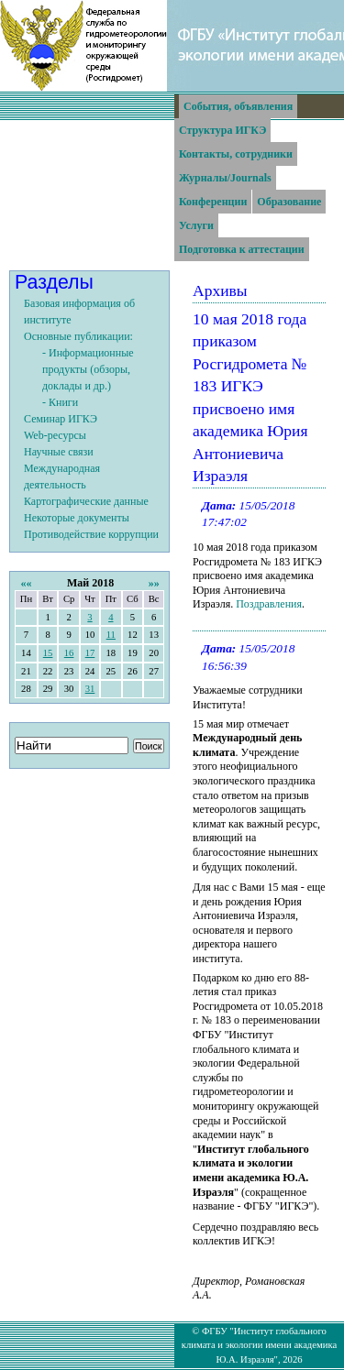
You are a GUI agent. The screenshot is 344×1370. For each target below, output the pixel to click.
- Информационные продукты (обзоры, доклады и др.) (88, 369)
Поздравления (269, 603)
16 (69, 653)
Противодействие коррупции (91, 534)
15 (48, 653)
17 (90, 653)
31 (90, 689)
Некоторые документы (76, 517)
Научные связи (59, 451)
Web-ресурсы (55, 435)
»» (154, 582)
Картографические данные (86, 501)
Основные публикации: (78, 336)
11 (111, 635)
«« (25, 582)
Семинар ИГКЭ (60, 418)
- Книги (60, 402)
